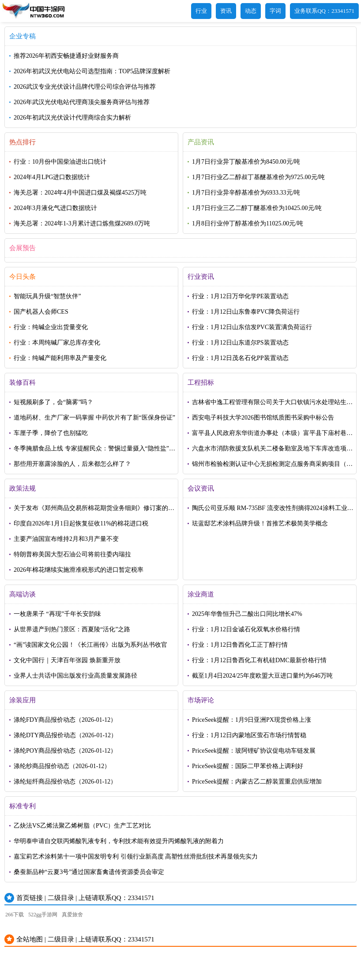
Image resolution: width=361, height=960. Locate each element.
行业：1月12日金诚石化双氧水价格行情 (246, 629)
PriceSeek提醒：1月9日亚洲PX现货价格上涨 (251, 719)
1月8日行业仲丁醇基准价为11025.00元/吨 (247, 223)
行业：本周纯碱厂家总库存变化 (57, 342)
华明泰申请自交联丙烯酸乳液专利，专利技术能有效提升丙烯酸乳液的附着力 (119, 841)
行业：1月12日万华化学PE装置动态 (240, 296)
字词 (275, 11)
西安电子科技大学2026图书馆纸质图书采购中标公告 (263, 417)
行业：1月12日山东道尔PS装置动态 (240, 342)
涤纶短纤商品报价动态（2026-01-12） (65, 781)
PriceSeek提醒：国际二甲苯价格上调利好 (247, 766)
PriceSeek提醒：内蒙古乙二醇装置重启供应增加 (257, 781)
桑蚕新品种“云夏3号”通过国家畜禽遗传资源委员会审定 (89, 872)
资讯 (226, 11)
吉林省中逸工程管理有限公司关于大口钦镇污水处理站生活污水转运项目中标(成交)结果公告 (272, 404)
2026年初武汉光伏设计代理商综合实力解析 (72, 117)
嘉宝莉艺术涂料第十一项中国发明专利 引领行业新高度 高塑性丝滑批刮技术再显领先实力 (136, 856)
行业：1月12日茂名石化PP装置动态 (240, 358)
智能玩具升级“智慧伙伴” (47, 296)
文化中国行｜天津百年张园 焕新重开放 (67, 660)
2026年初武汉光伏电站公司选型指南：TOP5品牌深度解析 (92, 71)
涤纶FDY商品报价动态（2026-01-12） (65, 719)
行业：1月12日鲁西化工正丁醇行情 (240, 644)
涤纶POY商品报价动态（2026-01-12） (65, 750)
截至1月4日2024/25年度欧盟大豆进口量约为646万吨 (262, 675)
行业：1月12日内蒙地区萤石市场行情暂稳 (249, 735)
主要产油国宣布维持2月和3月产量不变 (66, 539)
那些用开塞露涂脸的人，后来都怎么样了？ (72, 464)
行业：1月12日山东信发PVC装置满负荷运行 (252, 327)
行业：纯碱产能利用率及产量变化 (60, 358)
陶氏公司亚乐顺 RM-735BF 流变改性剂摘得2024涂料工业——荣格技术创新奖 (269, 510)
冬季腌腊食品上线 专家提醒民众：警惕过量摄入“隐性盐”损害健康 (94, 450)
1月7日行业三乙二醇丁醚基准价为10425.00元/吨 (257, 208)
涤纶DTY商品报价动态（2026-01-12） (65, 735)
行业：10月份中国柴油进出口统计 (60, 161)
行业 (201, 11)
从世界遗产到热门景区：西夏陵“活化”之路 (72, 629)
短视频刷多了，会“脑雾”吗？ (53, 402)
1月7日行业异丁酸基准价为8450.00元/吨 (246, 161)
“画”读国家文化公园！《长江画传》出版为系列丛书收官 (90, 644)
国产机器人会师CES (41, 311)
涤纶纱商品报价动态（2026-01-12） (62, 766)
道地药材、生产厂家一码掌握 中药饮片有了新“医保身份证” (94, 417)
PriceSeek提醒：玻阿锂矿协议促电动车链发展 (254, 750)
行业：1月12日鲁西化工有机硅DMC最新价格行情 (259, 660)
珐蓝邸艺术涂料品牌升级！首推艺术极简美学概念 (260, 523)
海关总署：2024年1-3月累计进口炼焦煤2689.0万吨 (82, 223)
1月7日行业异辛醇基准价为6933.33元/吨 (246, 192)
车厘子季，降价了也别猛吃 (51, 433)
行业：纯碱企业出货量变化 (51, 327)
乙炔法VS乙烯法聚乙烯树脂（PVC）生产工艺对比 (82, 825)
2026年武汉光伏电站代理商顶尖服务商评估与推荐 (82, 102)
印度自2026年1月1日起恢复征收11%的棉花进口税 (81, 523)
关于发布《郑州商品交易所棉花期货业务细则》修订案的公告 (94, 510)
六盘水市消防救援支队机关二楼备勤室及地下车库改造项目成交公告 (272, 450)
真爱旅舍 (72, 914)
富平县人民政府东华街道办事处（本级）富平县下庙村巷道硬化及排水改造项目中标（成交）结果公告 (272, 435)
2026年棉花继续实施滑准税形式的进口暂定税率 (78, 569)
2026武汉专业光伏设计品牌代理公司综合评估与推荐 (85, 86)
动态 (250, 11)
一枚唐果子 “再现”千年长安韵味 (57, 614)
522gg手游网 (42, 914)
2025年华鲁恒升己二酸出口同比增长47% (247, 614)
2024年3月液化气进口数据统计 (55, 208)
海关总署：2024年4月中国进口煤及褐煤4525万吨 (80, 192)
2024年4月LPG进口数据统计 (52, 177)
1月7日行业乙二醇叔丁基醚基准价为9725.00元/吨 (258, 177)
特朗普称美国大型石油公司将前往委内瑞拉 (72, 554)
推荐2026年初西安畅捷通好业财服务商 (66, 55)
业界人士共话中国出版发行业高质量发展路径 (75, 675)
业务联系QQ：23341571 (324, 11)
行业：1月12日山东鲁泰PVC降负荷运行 (246, 311)
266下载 (14, 914)
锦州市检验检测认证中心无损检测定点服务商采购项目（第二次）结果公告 (272, 466)
